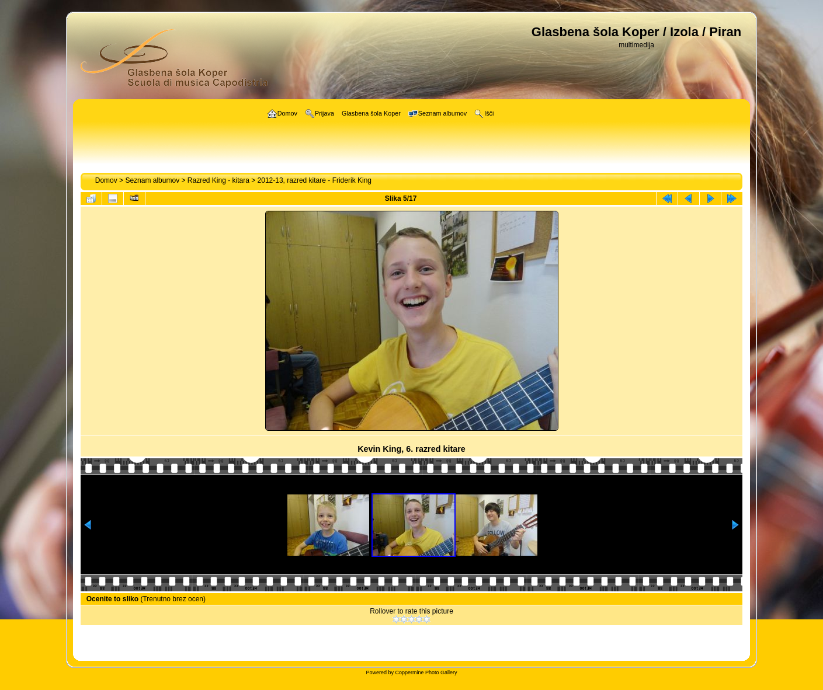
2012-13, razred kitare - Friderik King (314, 180)
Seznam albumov (152, 180)
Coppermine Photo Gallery (426, 672)
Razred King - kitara (218, 180)
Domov (106, 180)
